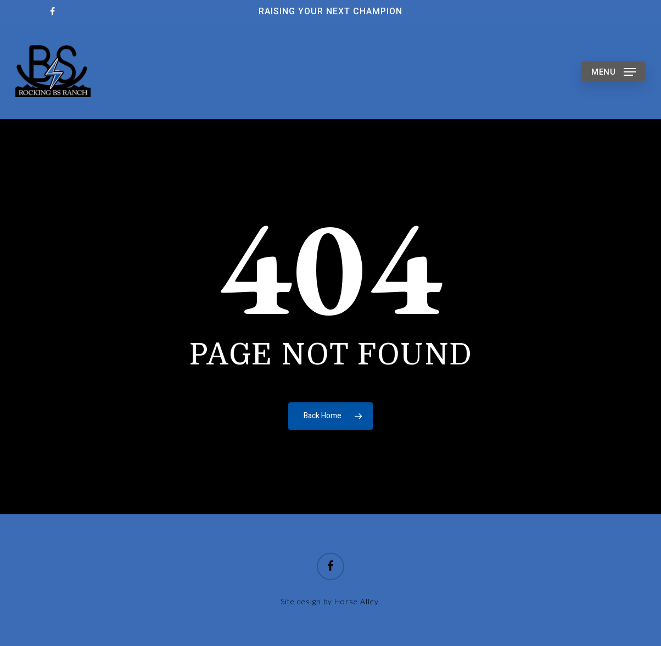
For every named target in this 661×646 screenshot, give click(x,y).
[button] (613, 71)
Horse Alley (356, 601)
